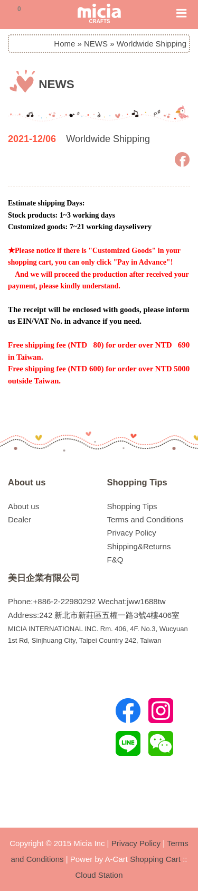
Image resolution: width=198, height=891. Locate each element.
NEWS (96, 43)
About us (27, 482)
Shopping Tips (137, 482)
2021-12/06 (32, 139)
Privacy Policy (131, 532)
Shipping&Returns (139, 546)
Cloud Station (98, 874)
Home (64, 43)
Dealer (19, 519)
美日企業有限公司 (44, 578)
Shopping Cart (155, 859)
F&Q (115, 559)
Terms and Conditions (145, 519)
